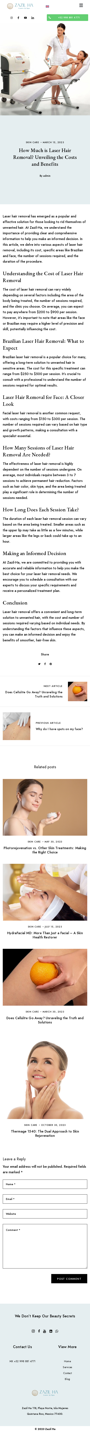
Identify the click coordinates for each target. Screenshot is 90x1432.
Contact (67, 1373)
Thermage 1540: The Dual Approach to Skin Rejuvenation (45, 1133)
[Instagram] (11, 17)
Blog (67, 1379)
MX (11, 1361)
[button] (81, 5)
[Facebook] (18, 17)
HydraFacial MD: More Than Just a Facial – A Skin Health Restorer (45, 935)
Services (67, 1367)
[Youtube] (25, 17)
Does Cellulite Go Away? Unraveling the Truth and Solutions (45, 1020)
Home (67, 1361)
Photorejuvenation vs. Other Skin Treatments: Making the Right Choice (45, 850)
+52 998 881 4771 (24, 1361)
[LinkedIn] (32, 17)
